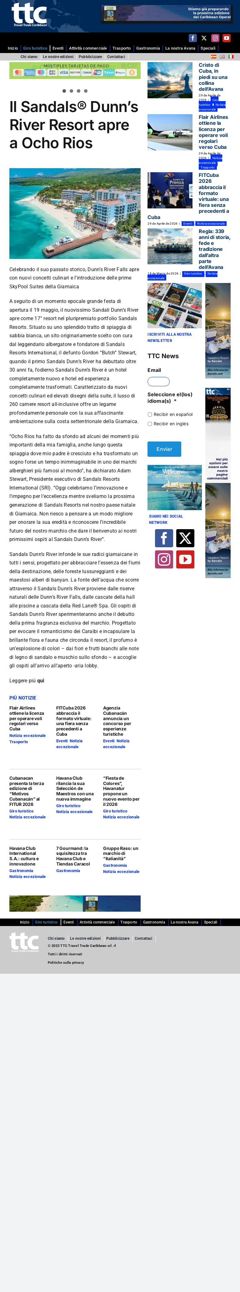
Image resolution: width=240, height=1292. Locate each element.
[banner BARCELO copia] (218, 285)
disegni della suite (90, 396)
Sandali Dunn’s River (115, 310)
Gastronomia (21, 870)
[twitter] (204, 38)
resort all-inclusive (58, 404)
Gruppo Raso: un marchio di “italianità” (120, 853)
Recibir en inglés (171, 423)
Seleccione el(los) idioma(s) (170, 397)
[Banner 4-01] (175, 466)
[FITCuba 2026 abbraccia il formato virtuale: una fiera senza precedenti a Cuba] (170, 190)
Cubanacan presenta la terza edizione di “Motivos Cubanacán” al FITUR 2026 (26, 791)
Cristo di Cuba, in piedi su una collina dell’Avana (213, 77)
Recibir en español (173, 414)
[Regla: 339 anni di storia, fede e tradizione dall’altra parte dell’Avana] (170, 246)
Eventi (62, 741)
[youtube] (226, 38)
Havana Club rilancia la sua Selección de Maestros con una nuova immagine (75, 788)
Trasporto (18, 741)
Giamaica (26, 514)
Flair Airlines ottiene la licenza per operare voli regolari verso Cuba (26, 718)
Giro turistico (21, 811)
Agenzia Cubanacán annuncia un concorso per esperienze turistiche (117, 721)
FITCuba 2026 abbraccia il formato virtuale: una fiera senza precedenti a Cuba (73, 721)
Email (154, 370)
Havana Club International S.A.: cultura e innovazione (24, 856)
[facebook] (193, 38)
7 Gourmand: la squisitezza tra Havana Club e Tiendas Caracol (73, 856)
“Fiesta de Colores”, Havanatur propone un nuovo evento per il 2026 (121, 791)
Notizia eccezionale (27, 735)
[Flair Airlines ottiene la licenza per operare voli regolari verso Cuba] (170, 132)
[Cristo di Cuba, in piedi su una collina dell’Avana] (170, 80)
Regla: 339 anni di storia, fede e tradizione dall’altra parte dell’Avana (214, 249)
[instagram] (215, 38)
